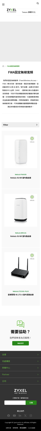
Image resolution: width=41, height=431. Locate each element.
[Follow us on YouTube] (14, 416)
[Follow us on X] (25, 416)
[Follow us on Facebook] (8, 416)
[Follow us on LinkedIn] (20, 416)
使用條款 (15, 428)
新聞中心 (6, 367)
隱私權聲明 (23, 428)
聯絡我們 (20, 343)
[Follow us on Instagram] (31, 416)
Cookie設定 (31, 428)
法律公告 (8, 428)
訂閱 (31, 402)
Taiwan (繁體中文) (28, 12)
